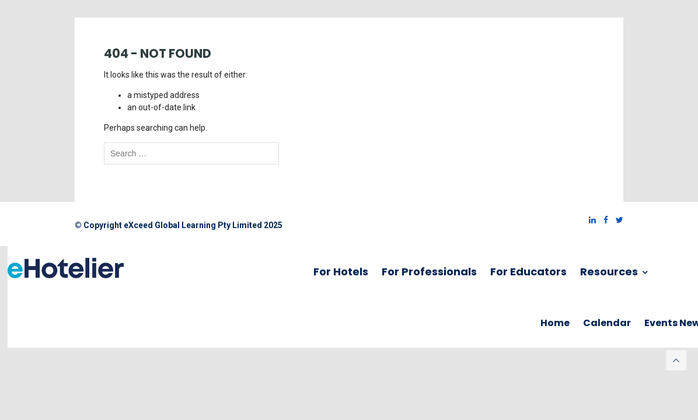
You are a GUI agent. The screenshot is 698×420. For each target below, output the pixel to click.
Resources (613, 271)
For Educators (528, 271)
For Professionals (429, 271)
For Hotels (340, 271)
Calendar (607, 323)
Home (555, 323)
